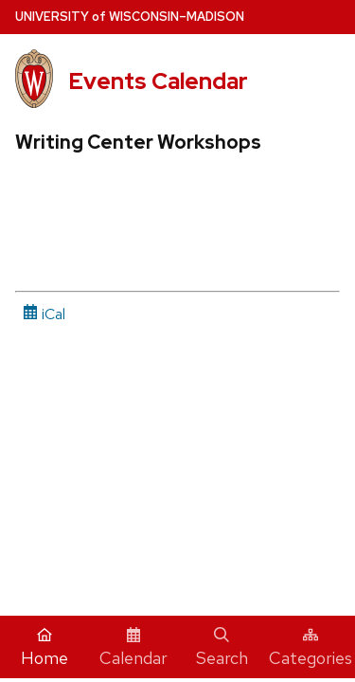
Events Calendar (158, 81)
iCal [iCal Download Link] (44, 314)
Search (222, 648)
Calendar (133, 648)
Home (44, 648)
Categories (310, 648)
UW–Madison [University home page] (129, 17)
